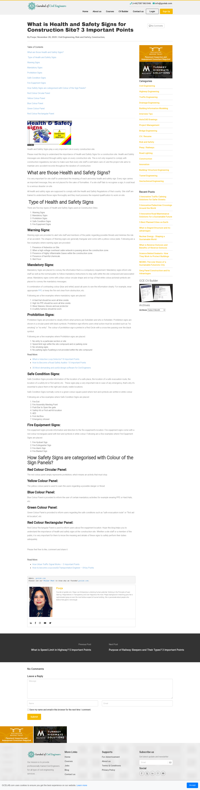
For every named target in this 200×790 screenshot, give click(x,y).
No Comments (156, 26)
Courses (110, 11)
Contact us (138, 11)
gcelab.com (41, 578)
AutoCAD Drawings (148, 119)
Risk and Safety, (83, 37)
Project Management (149, 125)
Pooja (33, 37)
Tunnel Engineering (148, 175)
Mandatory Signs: (35, 67)
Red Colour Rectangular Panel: (40, 113)
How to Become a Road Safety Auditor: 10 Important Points (59, 362)
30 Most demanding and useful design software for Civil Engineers (61, 367)
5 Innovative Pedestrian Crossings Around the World (155, 206)
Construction (145, 158)
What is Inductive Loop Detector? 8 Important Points (55, 359)
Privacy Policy (108, 770)
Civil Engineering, (66, 37)
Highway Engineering (149, 91)
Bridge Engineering (148, 130)
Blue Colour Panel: (35, 103)
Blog (67, 770)
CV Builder (123, 11)
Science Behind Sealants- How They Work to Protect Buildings (154, 255)
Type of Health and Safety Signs (41, 57)
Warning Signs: (33, 62)
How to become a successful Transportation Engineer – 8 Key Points (63, 567)
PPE (40, 290)
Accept (192, 785)
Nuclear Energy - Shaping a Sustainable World (152, 238)
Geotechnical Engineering (151, 181)
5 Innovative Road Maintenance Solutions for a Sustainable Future (155, 215)
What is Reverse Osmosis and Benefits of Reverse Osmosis (153, 246)
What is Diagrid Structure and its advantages (154, 229)
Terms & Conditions (111, 765)
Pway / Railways (146, 147)
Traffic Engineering (148, 97)
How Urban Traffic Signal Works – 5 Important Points (55, 564)
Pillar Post (49, 581)
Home (85, 11)
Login (152, 11)
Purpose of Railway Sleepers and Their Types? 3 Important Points (146, 649)
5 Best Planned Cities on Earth (153, 222)
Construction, (98, 37)
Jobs (67, 765)
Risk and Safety (146, 142)
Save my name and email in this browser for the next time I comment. (60, 709)
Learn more (82, 785)
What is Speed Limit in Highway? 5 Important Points (61, 649)
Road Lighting (146, 153)
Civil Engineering (147, 86)
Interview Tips (146, 114)
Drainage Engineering (149, 102)
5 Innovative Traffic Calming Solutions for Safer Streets (152, 198)
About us (97, 11)
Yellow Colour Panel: (36, 98)
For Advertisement (111, 757)
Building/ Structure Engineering (154, 170)
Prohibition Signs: (34, 72)
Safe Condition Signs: (36, 77)
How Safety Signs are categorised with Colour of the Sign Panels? (56, 88)
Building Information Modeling (153, 108)
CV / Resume (145, 136)
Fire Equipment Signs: (36, 83)
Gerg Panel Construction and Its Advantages (154, 272)
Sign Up (166, 11)
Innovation (144, 164)
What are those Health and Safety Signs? (45, 52)
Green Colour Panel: (36, 108)
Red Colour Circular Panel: (38, 93)
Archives (143, 310)
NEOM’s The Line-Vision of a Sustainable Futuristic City (152, 263)
